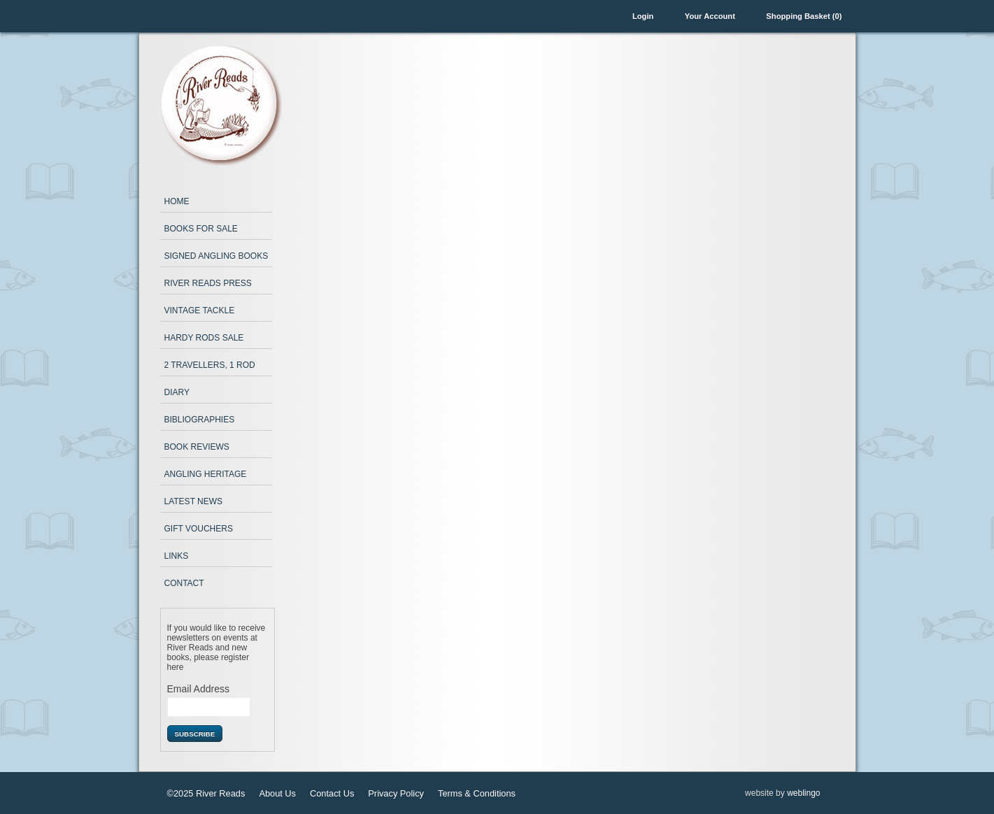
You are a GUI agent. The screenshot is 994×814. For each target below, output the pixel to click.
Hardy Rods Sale (204, 338)
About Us (277, 793)
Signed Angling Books (216, 256)
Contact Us (332, 793)
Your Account (710, 16)
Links (176, 556)
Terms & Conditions (477, 793)
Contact (184, 583)
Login (642, 16)
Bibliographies (199, 419)
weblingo (803, 793)
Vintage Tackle (199, 310)
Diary (177, 392)
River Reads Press (208, 283)
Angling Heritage (205, 474)
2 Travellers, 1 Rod (209, 365)
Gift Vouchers (198, 529)
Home (177, 201)
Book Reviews (196, 447)
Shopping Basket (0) (804, 16)
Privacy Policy (396, 793)
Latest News (193, 501)
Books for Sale (201, 229)
